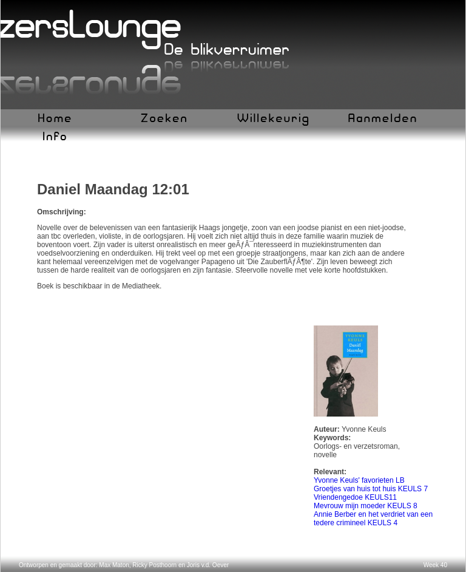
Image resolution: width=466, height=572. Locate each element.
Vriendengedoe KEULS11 (355, 497)
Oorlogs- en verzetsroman (356, 446)
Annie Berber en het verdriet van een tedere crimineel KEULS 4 (373, 518)
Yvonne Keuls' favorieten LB (359, 480)
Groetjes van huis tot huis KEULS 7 (371, 489)
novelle (325, 455)
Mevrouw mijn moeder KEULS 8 (365, 506)
